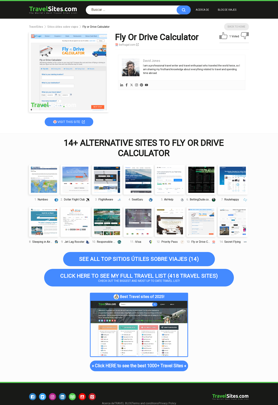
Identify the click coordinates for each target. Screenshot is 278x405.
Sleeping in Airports (44, 242)
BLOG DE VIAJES (227, 9)
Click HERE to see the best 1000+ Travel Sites (139, 366)
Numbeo (46, 199)
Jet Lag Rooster (75, 242)
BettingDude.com (201, 199)
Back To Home (236, 26)
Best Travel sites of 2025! (139, 296)
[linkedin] (62, 396)
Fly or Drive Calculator (201, 242)
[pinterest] (92, 396)
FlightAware (108, 199)
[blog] (72, 396)
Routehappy (234, 199)
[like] (223, 36)
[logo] (53, 10)
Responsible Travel (107, 242)
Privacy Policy (167, 403)
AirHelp (173, 199)
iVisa (141, 242)
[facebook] (32, 396)
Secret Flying (233, 242)
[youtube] (82, 396)
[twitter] (42, 396)
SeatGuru (141, 199)
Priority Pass (171, 242)
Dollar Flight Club (75, 199)
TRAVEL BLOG (123, 403)
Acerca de (202, 9)
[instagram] (52, 396)
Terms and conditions (145, 403)
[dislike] (245, 36)
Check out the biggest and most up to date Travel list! (139, 278)
